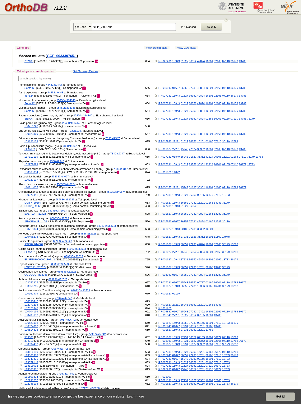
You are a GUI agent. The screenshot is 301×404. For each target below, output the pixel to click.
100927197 (31, 179)
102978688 (31, 164)
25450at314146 (66, 100)
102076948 (31, 308)
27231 (192, 87)
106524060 (31, 326)
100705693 (31, 315)
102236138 (31, 383)
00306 (217, 156)
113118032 (31, 365)
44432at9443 (54, 84)
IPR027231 (165, 61)
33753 (192, 164)
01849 (176, 156)
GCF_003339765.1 (62, 56)
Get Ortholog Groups (85, 71)
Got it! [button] (280, 396)
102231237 (31, 380)
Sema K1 (30, 87)
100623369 (31, 133)
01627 (184, 61)
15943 (176, 61)
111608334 (31, 376)
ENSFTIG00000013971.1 (39, 259)
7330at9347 (75, 130)
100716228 (31, 126)
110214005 (31, 187)
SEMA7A (29, 118)
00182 (184, 229)
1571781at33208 (89, 388)
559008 (28, 337)
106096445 (31, 301)
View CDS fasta (186, 47)
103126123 (31, 141)
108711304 (31, 229)
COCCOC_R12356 (36, 274)
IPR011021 (165, 172)
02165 (217, 61)
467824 (28, 95)
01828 (192, 236)
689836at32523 (65, 199)
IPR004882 (165, 311)
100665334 (31, 172)
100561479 (31, 293)
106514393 (31, 329)
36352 (192, 61)
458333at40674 (60, 176)
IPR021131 (165, 380)
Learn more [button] (135, 396)
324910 (28, 340)
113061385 (31, 369)
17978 (226, 236)
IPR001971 (165, 308)
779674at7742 (63, 298)
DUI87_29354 (32, 202)
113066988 (31, 355)
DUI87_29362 (32, 206)
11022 (176, 172)
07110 (226, 61)
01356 (209, 118)
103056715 (31, 286)
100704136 (31, 311)
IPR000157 (165, 187)
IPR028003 (165, 376)
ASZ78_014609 (33, 244)
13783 (242, 61)
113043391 (31, 358)
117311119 (31, 156)
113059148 (31, 362)
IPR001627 (165, 149)
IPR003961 (165, 340)
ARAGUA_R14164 (35, 221)
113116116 (31, 351)
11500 (217, 236)
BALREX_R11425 (35, 213)
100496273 (31, 236)
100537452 (31, 344)
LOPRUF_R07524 (35, 267)
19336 (201, 286)
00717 (201, 282)
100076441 (31, 194)
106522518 (31, 322)
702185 (28, 61)
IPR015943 (165, 87)
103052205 (31, 282)
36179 (234, 61)
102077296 (31, 304)
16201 (209, 61)
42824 (201, 61)
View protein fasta (156, 47)
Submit (211, 26)
